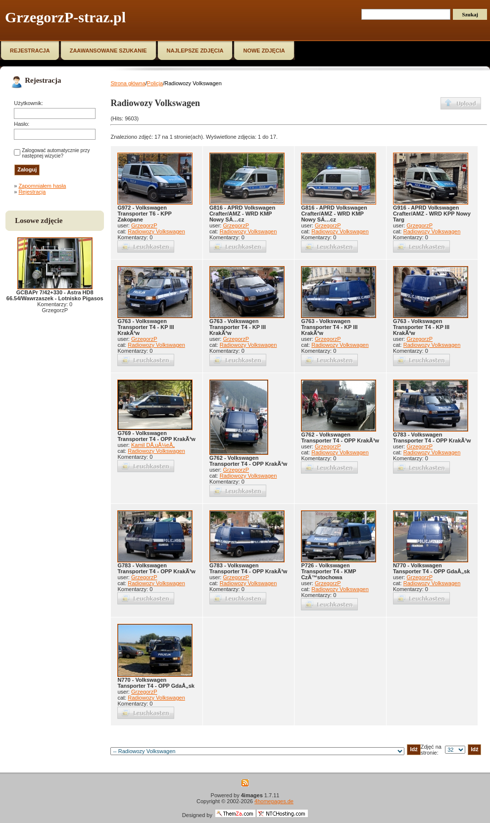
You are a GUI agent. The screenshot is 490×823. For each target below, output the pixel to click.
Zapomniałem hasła (42, 186)
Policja (155, 83)
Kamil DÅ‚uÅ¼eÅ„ (153, 445)
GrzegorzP (144, 225)
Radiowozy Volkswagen (156, 231)
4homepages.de (274, 801)
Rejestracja (32, 192)
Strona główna (127, 83)
